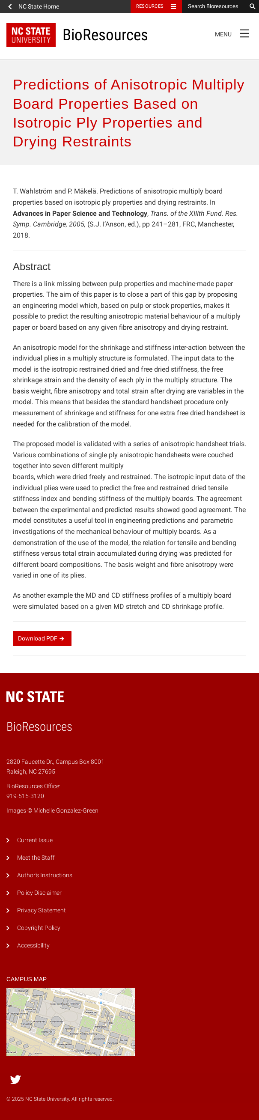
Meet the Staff (36, 857)
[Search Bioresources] (214, 6)
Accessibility (33, 945)
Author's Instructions (44, 875)
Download (42, 638)
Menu (235, 33)
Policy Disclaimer (39, 893)
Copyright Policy (38, 928)
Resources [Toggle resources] (150, 6)
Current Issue (35, 840)
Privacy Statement (41, 910)
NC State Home (38, 6)
